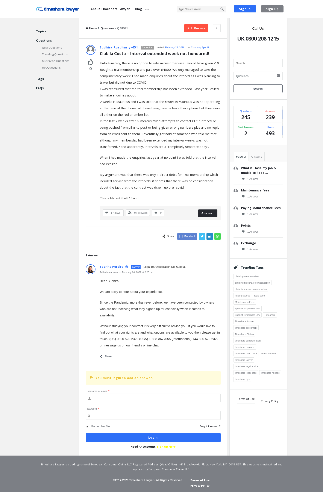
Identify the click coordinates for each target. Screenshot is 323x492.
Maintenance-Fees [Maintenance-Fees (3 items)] (245, 302)
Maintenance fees (255, 190)
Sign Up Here (166, 446)
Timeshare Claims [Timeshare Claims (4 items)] (244, 334)
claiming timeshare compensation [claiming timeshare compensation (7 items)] (252, 282)
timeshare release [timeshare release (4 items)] (270, 373)
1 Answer (249, 179)
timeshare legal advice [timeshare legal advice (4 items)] (246, 366)
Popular (241, 156)
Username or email (97, 391)
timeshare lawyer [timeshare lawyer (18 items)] (244, 360)
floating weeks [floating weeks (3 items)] (242, 295)
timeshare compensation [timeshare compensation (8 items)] (248, 340)
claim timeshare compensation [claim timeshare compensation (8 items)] (251, 289)
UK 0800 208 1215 (258, 38)
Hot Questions (51, 67)
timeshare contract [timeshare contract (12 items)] (244, 347)
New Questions (52, 48)
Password (92, 408)
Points (246, 225)
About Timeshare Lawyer (110, 9)
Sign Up (272, 9)
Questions (44, 40)
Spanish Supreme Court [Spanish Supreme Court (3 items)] (247, 308)
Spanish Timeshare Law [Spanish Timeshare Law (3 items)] (247, 315)
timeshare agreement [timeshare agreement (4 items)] (246, 327)
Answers (256, 156)
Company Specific (200, 47)
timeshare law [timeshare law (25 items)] (268, 353)
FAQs (40, 88)
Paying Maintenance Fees (261, 208)
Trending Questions (55, 54)
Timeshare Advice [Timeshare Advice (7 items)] (244, 321)
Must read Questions (56, 61)
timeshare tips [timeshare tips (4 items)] (242, 379)
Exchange (248, 243)
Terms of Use (246, 399)
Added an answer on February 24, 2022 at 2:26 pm (126, 272)
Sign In (245, 9)
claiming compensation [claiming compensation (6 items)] (247, 276)
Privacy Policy (270, 401)
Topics (41, 31)
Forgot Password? (210, 426)
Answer (207, 213)
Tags (40, 79)
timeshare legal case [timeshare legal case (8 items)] (246, 373)
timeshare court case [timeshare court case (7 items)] (246, 353)
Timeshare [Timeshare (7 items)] (270, 315)
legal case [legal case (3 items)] (259, 295)
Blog (138, 9)
